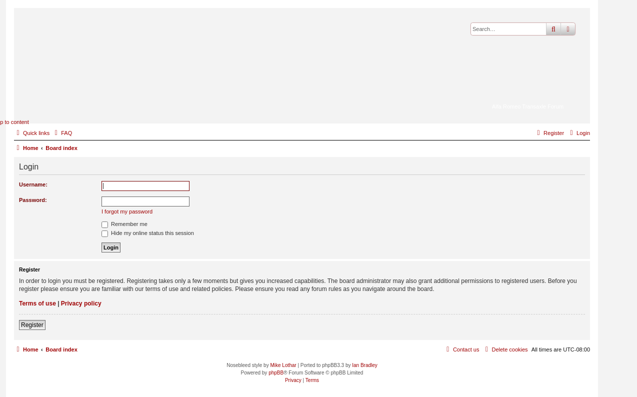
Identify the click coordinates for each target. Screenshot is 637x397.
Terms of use (37, 303)
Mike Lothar (283, 365)
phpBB (276, 373)
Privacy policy (81, 303)
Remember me (125, 224)
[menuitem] (62, 133)
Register (32, 325)
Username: (33, 185)
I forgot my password (127, 211)
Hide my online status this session (148, 233)
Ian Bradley (365, 365)
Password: (33, 200)
